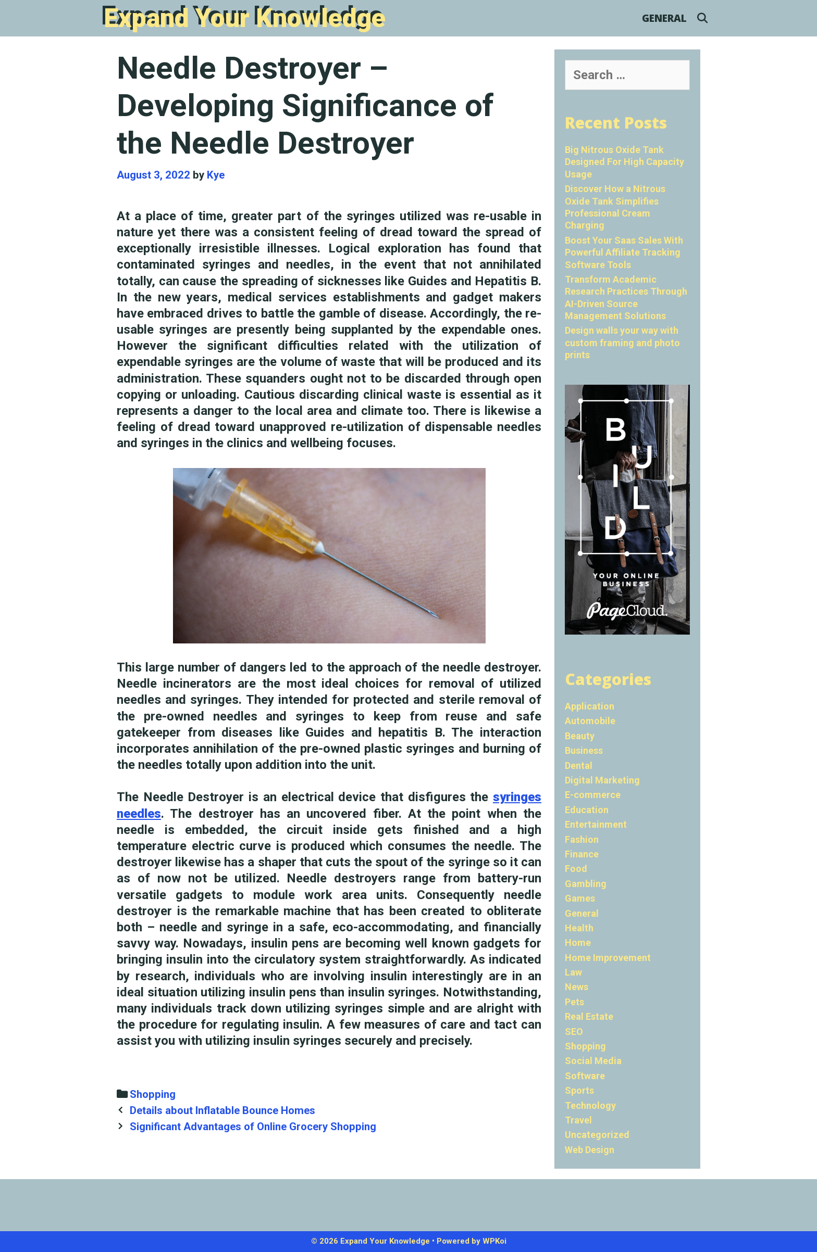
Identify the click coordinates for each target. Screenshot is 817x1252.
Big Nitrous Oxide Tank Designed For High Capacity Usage (624, 162)
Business (584, 750)
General (664, 18)
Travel (578, 1120)
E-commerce (593, 794)
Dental (578, 765)
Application (589, 706)
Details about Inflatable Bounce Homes (222, 1110)
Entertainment (596, 824)
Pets (574, 1001)
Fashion (582, 839)
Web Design (589, 1149)
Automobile (590, 720)
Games (580, 898)
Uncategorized (597, 1134)
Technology (590, 1105)
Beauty (580, 735)
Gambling (585, 883)
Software (585, 1075)
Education (587, 809)
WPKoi (494, 1241)
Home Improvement (608, 957)
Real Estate (589, 1016)
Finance (582, 854)
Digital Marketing (602, 780)
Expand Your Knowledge (245, 18)
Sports (579, 1090)
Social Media (593, 1060)
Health (579, 927)
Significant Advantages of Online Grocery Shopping (253, 1126)
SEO (574, 1031)
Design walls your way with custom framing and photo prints (622, 342)
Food (576, 868)
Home (578, 942)
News (576, 986)
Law (573, 972)
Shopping (153, 1094)
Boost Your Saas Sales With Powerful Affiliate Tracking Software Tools (624, 252)
